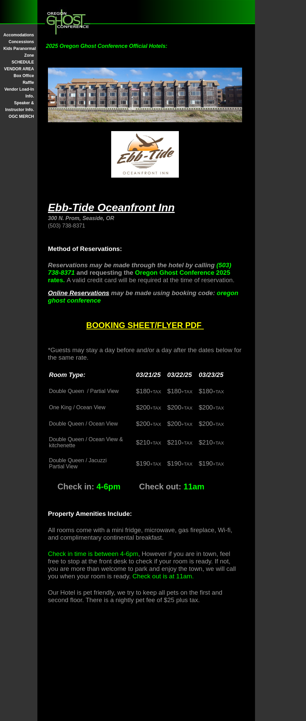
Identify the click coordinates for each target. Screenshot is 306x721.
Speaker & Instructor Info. (19, 106)
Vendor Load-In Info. (19, 92)
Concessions (21, 41)
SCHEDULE (23, 62)
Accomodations (18, 35)
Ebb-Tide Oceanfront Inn (111, 207)
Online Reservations (78, 292)
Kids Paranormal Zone (18, 52)
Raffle (28, 82)
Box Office (24, 75)
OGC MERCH (21, 116)
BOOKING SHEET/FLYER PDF (145, 325)
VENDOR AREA (19, 69)
